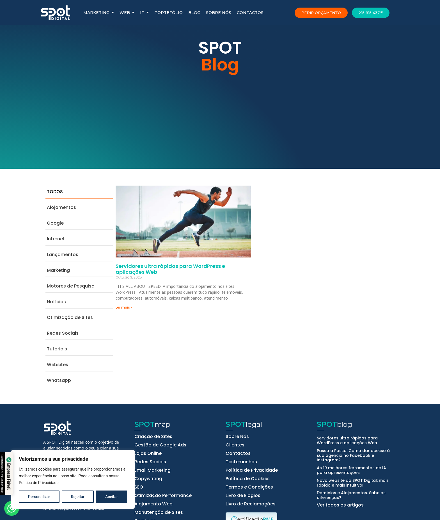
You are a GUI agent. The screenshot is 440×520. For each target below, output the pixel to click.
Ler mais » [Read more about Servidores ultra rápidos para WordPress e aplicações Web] (124, 307)
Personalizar (39, 496)
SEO (138, 487)
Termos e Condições (249, 487)
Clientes (235, 445)
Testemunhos (241, 462)
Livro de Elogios (243, 495)
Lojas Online (148, 453)
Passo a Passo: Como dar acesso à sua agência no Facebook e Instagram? (353, 455)
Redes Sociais (150, 462)
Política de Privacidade (39, 482)
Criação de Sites (153, 436)
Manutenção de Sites (158, 512)
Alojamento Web (153, 504)
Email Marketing (152, 470)
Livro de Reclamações (251, 504)
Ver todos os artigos (340, 505)
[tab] (79, 192)
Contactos (238, 453)
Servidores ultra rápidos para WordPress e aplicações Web (170, 269)
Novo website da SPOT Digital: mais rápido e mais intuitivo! (353, 483)
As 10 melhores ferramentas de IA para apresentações (351, 470)
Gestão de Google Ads (160, 445)
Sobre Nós (237, 436)
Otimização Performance (163, 495)
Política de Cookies (248, 479)
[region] (73, 479)
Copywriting (148, 479)
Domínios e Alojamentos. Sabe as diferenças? (351, 495)
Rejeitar (77, 496)
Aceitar (111, 496)
